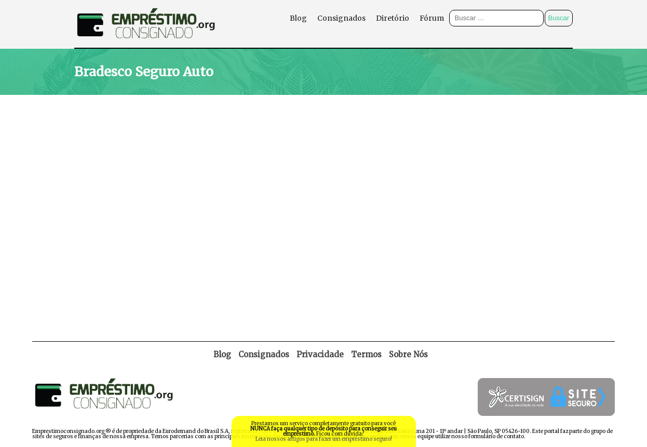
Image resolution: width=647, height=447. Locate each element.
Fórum (432, 18)
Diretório (392, 18)
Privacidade (320, 354)
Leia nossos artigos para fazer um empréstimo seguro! (323, 439)
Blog (298, 18)
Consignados (341, 18)
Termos (366, 354)
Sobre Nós (408, 354)
